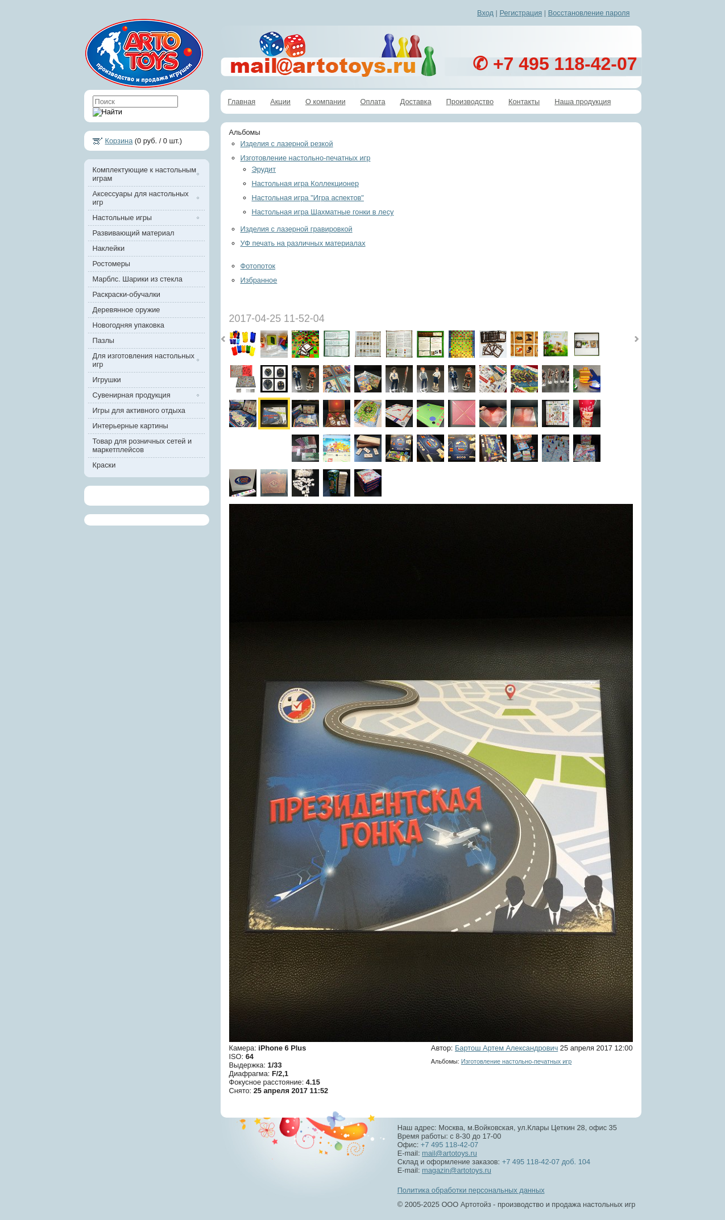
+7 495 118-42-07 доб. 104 (545, 1161)
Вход (485, 13)
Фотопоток (258, 266)
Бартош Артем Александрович (506, 1048)
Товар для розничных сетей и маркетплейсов (142, 445)
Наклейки (109, 248)
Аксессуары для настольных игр (141, 197)
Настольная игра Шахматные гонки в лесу (323, 212)
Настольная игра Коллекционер (305, 183)
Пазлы (104, 340)
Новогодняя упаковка (128, 325)
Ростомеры (112, 263)
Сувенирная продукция (132, 395)
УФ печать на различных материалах (303, 243)
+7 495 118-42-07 (449, 1144)
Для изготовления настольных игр (143, 360)
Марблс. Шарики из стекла (138, 279)
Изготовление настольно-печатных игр (306, 158)
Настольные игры (122, 217)
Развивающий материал (134, 233)
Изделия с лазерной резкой (287, 143)
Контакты (524, 101)
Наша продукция (582, 101)
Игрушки (107, 379)
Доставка (416, 101)
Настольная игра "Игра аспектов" (308, 197)
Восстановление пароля (589, 13)
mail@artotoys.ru (449, 1153)
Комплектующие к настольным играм (144, 174)
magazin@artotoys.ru (456, 1170)
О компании (325, 101)
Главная (242, 101)
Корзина (119, 141)
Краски (104, 465)
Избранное (259, 280)
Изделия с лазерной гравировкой (297, 229)
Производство (470, 101)
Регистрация (520, 13)
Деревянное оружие (126, 309)
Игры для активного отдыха (139, 410)
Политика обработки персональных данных (471, 1190)
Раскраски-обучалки (126, 294)
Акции (280, 101)
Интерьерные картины (130, 425)
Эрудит (264, 169)
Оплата (373, 101)
